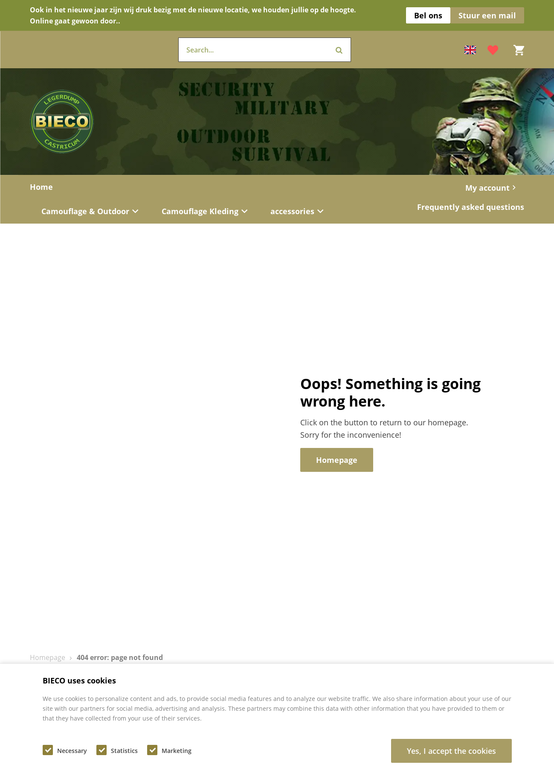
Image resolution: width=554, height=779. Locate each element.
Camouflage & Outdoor (90, 211)
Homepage (47, 657)
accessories (297, 211)
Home (41, 187)
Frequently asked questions (470, 207)
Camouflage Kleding (205, 211)
